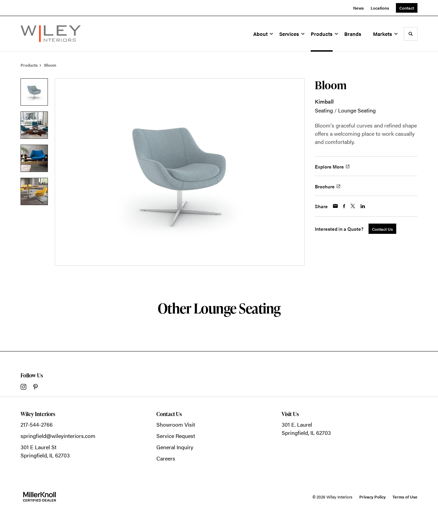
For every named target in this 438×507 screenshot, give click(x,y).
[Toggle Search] (410, 34)
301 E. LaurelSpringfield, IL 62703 (306, 429)
